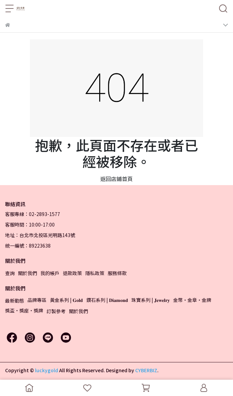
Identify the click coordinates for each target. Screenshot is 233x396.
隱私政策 (94, 273)
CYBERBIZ (146, 370)
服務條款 (117, 273)
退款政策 (72, 273)
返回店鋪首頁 (116, 179)
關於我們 (27, 273)
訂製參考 (56, 311)
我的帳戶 (49, 273)
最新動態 (14, 300)
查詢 (10, 273)
